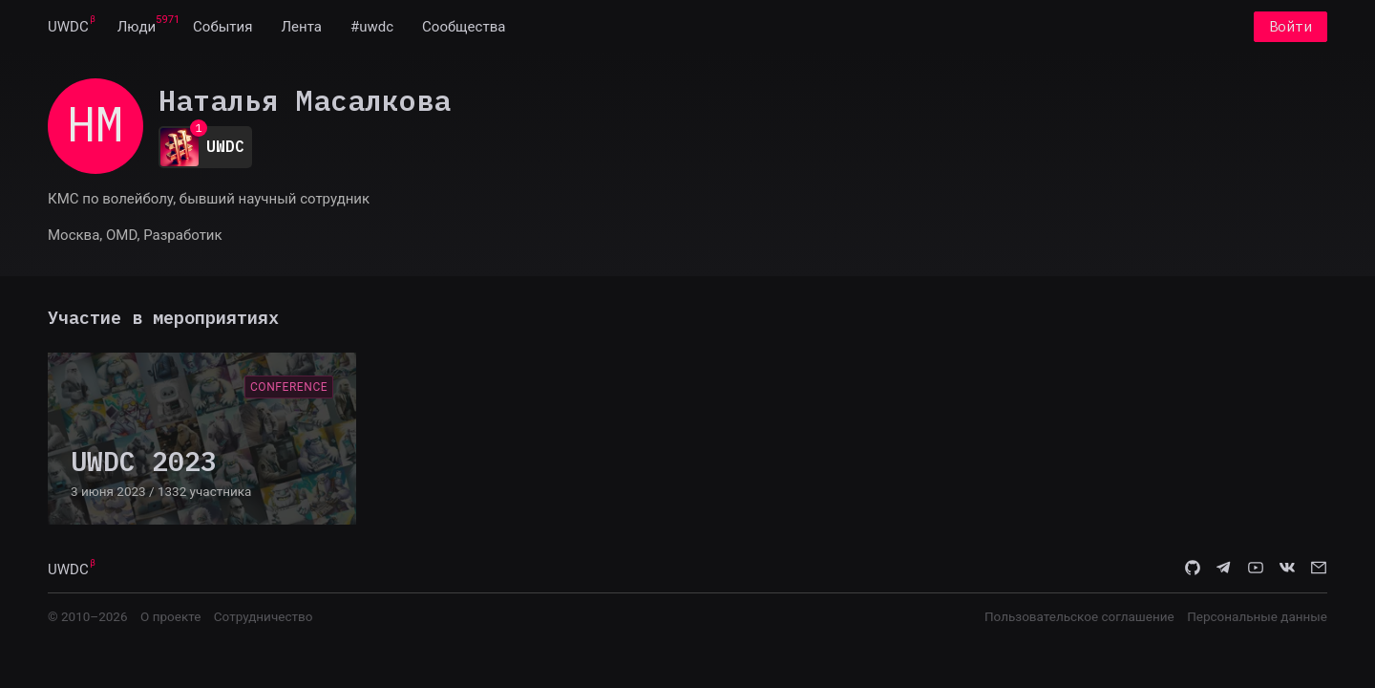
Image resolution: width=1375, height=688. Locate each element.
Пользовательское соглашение (1079, 616)
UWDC (68, 26)
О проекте (170, 616)
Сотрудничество (263, 616)
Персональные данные (1257, 616)
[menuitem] (68, 26)
